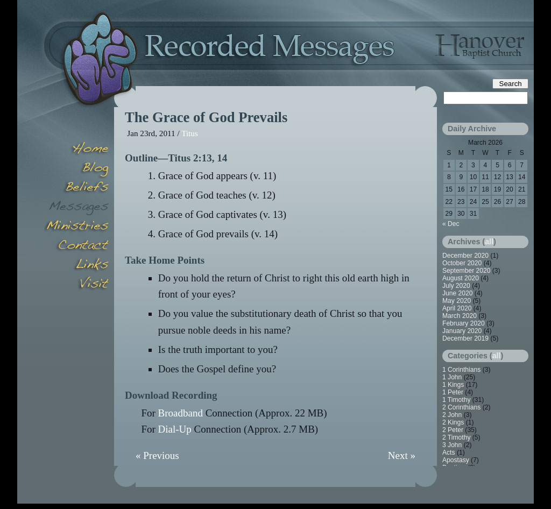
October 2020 (462, 263)
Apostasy (455, 460)
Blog (76, 169)
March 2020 (459, 316)
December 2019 (465, 338)
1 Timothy (456, 400)
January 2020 (462, 331)
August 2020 (460, 278)
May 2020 (456, 301)
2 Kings (453, 422)
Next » (401, 455)
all (489, 241)
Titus (189, 133)
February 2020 (463, 323)
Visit (76, 285)
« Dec (451, 224)
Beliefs (76, 188)
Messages (76, 207)
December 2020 (465, 255)
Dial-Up (175, 429)
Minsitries (76, 227)
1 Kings (453, 384)
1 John (452, 377)
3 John (452, 445)
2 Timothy (456, 437)
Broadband (180, 413)
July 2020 (456, 285)
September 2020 (466, 270)
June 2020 (457, 293)
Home (76, 149)
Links (76, 265)
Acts (448, 452)
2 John (452, 415)
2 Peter (452, 430)
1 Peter (452, 392)
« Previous (157, 455)
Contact (76, 246)
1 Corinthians (461, 369)
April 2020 (456, 308)
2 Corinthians (461, 407)
